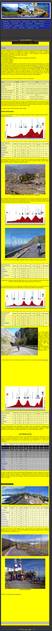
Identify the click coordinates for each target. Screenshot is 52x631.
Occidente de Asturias (28, 23)
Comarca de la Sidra (6, 23)
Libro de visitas (21, 629)
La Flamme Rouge (10, 594)
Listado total (15, 27)
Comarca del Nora (42, 21)
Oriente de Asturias (15, 23)
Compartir (3, 47)
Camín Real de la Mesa (25, 21)
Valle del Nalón (34, 21)
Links (26, 629)
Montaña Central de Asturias (15, 21)
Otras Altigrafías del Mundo (18, 25)
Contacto (30, 629)
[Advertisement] (26, 33)
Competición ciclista (30, 27)
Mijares (3, 273)
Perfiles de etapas (22, 27)
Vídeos (37, 27)
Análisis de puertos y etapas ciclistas (31, 25)
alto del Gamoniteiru (38, 67)
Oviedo (22, 23)
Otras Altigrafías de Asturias (39, 23)
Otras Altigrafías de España (7, 25)
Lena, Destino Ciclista (6, 27)
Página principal (5, 21)
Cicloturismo (42, 25)
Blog (34, 629)
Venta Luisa (4, 446)
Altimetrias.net (18, 594)
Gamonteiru (45, 360)
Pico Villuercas (37, 74)
